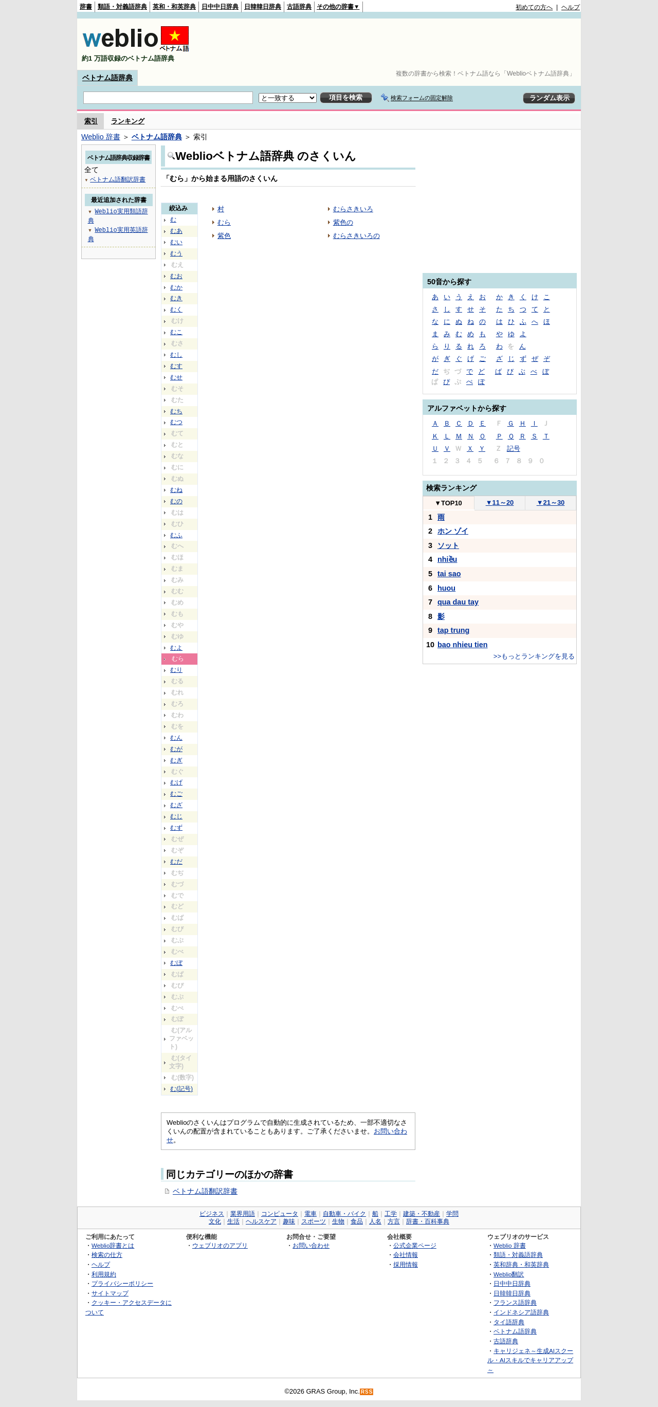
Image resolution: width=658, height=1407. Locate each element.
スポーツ (313, 1221)
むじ (176, 816)
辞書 (86, 7)
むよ (176, 647)
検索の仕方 (107, 1254)
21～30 (551, 502)
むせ (176, 377)
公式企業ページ (414, 1245)
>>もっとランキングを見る (534, 656)
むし (176, 354)
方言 (394, 1221)
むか (176, 287)
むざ (176, 805)
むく (176, 309)
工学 (391, 1214)
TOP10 (448, 503)
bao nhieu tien (462, 645)
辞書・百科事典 (427, 1221)
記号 (513, 448)
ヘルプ (570, 7)
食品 (357, 1221)
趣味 (289, 1221)
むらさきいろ (353, 209)
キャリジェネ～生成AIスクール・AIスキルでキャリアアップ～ (530, 1360)
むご (176, 793)
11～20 (500, 502)
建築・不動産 (421, 1214)
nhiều (447, 559)
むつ (176, 422)
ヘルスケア (261, 1221)
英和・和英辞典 (174, 7)
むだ (176, 861)
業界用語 (242, 1214)
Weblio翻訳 (509, 1274)
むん (176, 737)
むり (176, 669)
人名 (375, 1221)
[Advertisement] (393, 44)
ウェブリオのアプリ (220, 1245)
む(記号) (181, 1088)
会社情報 (405, 1254)
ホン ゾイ (452, 531)
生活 (233, 1221)
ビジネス (211, 1214)
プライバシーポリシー (122, 1283)
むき (176, 298)
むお (176, 276)
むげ (176, 782)
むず (176, 827)
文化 (215, 1221)
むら (224, 222)
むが (176, 749)
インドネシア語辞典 (521, 1312)
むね (176, 490)
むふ (176, 535)
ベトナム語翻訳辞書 (205, 1191)
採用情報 (405, 1264)
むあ (176, 230)
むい (176, 242)
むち (176, 411)
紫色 (224, 236)
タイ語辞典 (509, 1322)
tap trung (453, 630)
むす (176, 366)
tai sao (449, 574)
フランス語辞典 (515, 1302)
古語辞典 (299, 7)
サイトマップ (110, 1293)
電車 (310, 1214)
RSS (367, 1392)
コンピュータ (279, 1214)
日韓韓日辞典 (262, 7)
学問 (452, 1214)
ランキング (127, 121)
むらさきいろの (356, 236)
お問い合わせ (311, 1245)
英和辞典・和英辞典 (521, 1264)
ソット (448, 545)
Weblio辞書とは (113, 1245)
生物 (338, 1221)
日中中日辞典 (220, 7)
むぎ (176, 760)
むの (176, 501)
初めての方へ (534, 7)
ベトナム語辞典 (107, 78)
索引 (91, 121)
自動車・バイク (344, 1214)
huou (446, 588)
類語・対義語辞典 (122, 7)
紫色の (343, 222)
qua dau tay (458, 602)
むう (176, 253)
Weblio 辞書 (100, 137)
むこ (176, 332)
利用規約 (104, 1274)
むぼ (176, 962)
